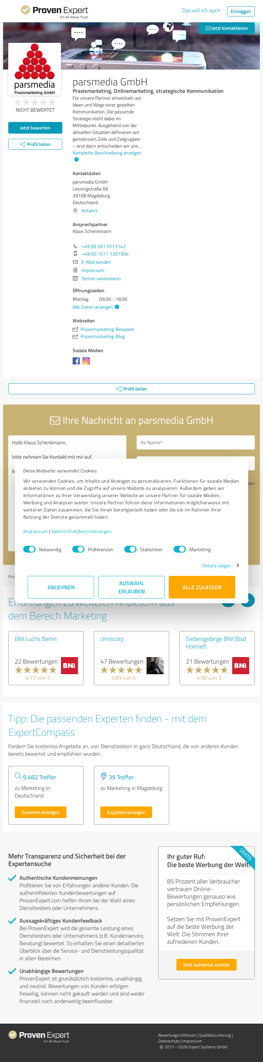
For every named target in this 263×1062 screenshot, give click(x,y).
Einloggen (241, 11)
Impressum (40, 531)
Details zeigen (212, 565)
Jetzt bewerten (35, 127)
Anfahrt (89, 210)
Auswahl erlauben (131, 587)
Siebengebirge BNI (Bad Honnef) (216, 642)
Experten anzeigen (41, 812)
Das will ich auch (201, 10)
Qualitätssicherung (215, 1035)
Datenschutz (168, 1041)
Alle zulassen (202, 587)
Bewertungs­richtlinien (177, 1035)
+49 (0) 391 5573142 (104, 246)
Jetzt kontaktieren (227, 28)
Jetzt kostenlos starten (206, 964)
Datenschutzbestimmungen (86, 531)
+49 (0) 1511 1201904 (105, 253)
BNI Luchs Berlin (36, 638)
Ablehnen (61, 587)
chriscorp (112, 638)
